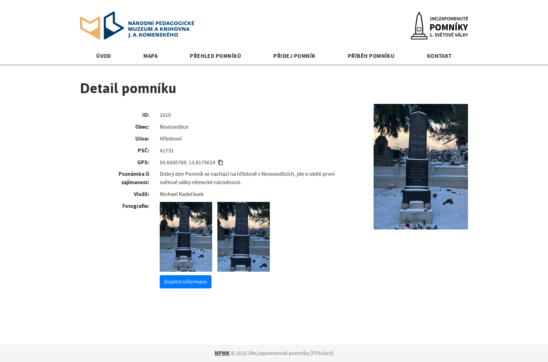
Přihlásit (322, 353)
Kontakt (439, 56)
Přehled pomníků (215, 56)
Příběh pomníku (371, 56)
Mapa (150, 56)
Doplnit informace (185, 281)
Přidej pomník (294, 56)
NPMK (222, 353)
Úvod (103, 56)
